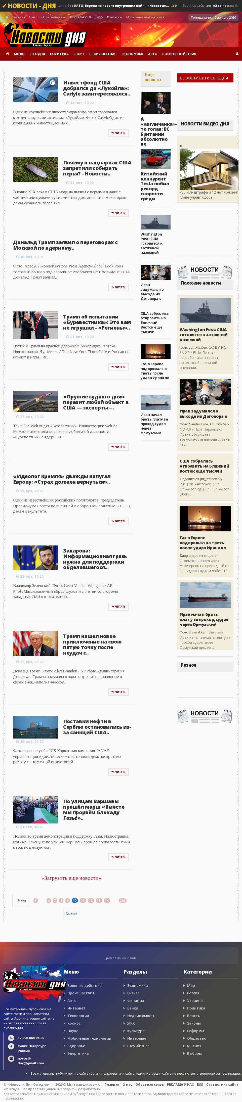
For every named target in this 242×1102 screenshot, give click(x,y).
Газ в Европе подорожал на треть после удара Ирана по (155, 370)
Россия (193, 993)
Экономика (137, 985)
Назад (21, 900)
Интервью (136, 1038)
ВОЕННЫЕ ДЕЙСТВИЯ (179, 54)
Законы (194, 1023)
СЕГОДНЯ (37, 54)
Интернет (76, 1008)
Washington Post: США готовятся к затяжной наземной (152, 243)
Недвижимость (141, 1015)
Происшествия (80, 993)
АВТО (152, 54)
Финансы (135, 1000)
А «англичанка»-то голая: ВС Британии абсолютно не (159, 131)
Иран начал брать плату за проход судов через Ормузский (154, 423)
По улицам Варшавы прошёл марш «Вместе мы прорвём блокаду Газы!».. (93, 809)
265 (122, 900)
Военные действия (101, 6)
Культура (136, 1030)
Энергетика (78, 1053)
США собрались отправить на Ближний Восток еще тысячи (155, 322)
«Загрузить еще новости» (71, 878)
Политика (196, 1008)
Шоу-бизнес (138, 1045)
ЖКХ (131, 1023)
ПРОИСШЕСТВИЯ (102, 54)
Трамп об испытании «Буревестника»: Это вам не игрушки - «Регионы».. (97, 322)
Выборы (194, 1053)
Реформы (195, 1030)
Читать (118, 133)
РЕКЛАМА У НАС (81, 17)
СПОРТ (78, 54)
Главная (18, 17)
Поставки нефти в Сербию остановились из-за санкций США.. (97, 727)
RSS (100, 17)
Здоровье (76, 1045)
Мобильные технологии (89, 1038)
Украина (195, 1000)
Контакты (114, 17)
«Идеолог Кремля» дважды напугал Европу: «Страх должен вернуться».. (62, 479)
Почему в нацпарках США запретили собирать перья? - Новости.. (97, 168)
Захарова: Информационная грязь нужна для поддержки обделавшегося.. (95, 559)
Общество (196, 1038)
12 (91, 900)
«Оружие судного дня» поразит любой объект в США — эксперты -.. (96, 402)
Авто (71, 1000)
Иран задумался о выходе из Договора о (152, 291)
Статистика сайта (222, 1084)
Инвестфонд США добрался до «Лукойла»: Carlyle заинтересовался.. (96, 88)
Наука (72, 1030)
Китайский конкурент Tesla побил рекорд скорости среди (155, 186)
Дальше (71, 913)
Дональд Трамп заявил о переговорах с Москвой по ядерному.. (65, 245)
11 (83, 900)
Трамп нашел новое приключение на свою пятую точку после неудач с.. (92, 644)
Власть (193, 1015)
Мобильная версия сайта (145, 17)
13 (99, 900)
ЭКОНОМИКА (132, 54)
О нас (33, 17)
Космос (73, 1023)
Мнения (194, 1045)
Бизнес (133, 993)
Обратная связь (53, 17)
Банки (132, 1008)
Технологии (78, 1015)
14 (107, 900)
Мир (191, 985)
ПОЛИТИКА (59, 54)
